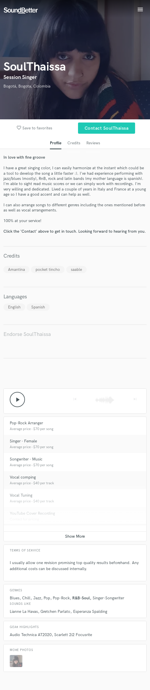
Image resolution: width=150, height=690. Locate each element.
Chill (26, 598)
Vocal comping (23, 477)
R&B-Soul (81, 598)
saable (76, 269)
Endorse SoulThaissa (27, 334)
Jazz (37, 598)
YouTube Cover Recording (32, 513)
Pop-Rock (61, 598)
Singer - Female (23, 441)
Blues (15, 598)
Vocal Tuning (21, 495)
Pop (47, 598)
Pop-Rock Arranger (26, 423)
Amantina (16, 269)
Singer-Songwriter (108, 598)
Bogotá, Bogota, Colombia (26, 86)
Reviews (93, 143)
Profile (55, 143)
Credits (73, 143)
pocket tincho (48, 269)
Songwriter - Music (26, 459)
